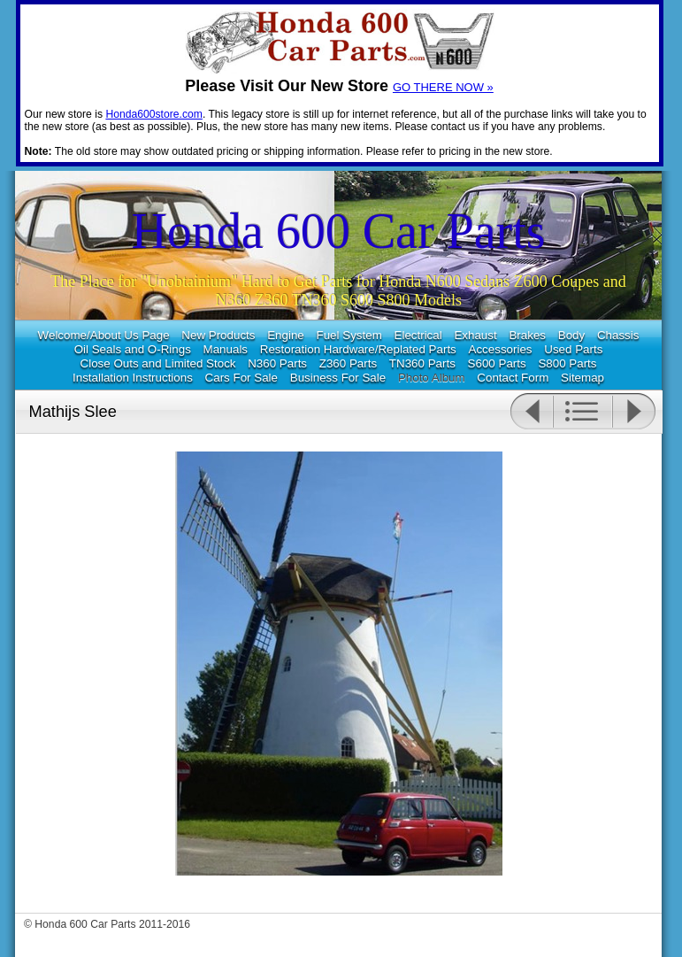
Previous (531, 411)
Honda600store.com (153, 114)
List (582, 411)
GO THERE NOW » (443, 87)
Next (634, 411)
